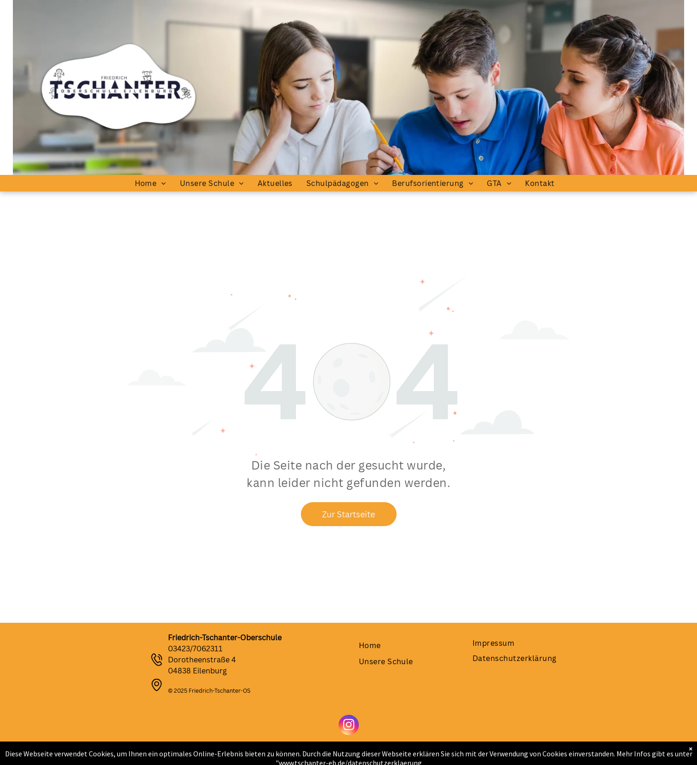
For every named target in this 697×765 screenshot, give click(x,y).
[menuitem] (150, 183)
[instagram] (349, 726)
